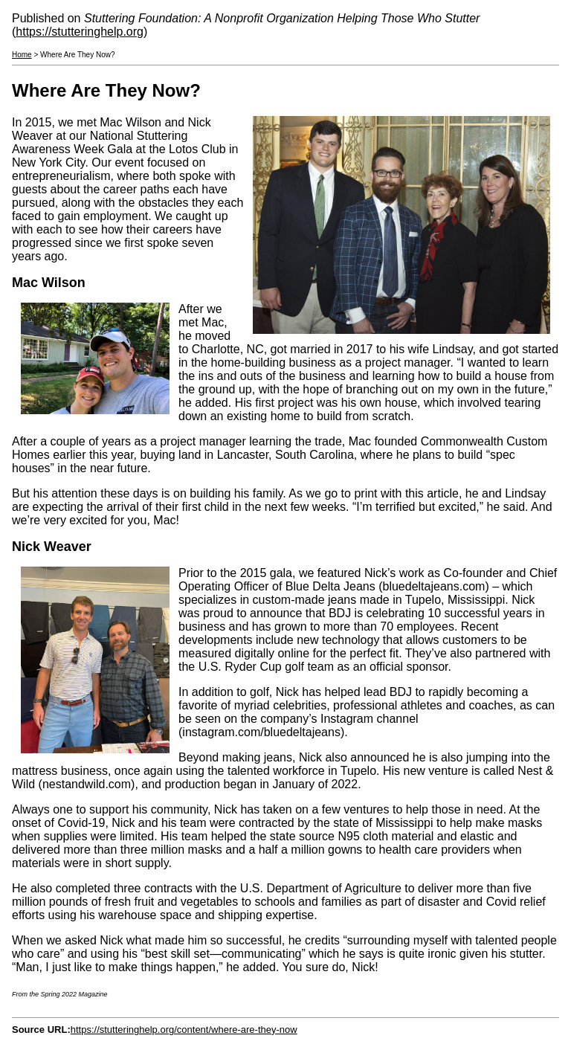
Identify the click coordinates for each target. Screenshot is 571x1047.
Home (22, 55)
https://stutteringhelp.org (79, 31)
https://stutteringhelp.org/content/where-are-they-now (184, 1029)
